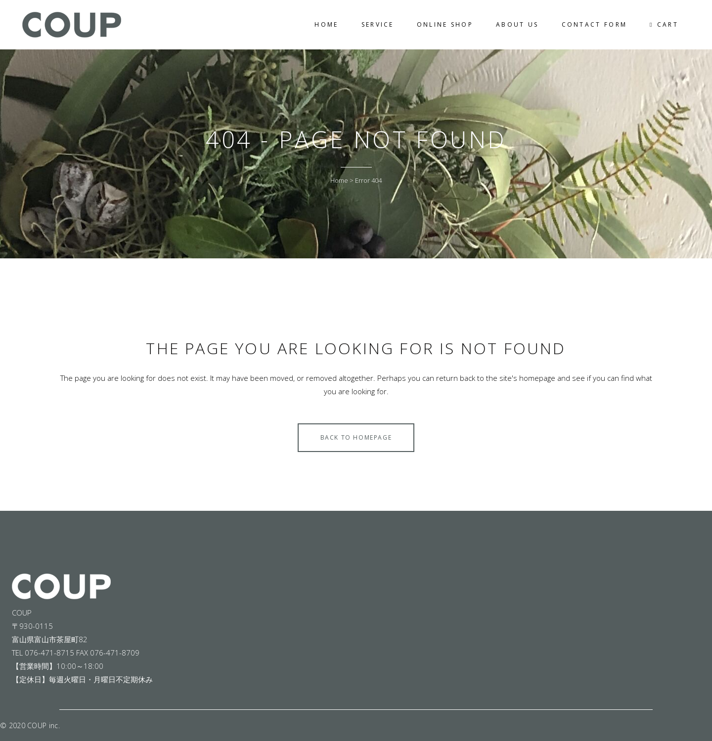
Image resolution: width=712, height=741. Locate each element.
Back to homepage (356, 437)
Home (339, 180)
